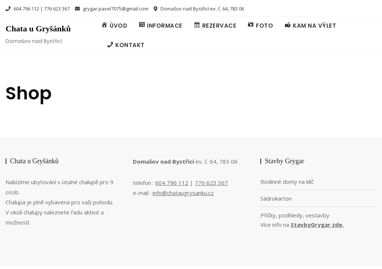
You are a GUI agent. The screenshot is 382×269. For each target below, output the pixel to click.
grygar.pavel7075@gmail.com (111, 8)
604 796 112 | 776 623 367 (38, 8)
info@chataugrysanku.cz (183, 193)
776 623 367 (211, 182)
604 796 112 (171, 182)
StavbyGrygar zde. (317, 224)
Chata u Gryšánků (38, 28)
